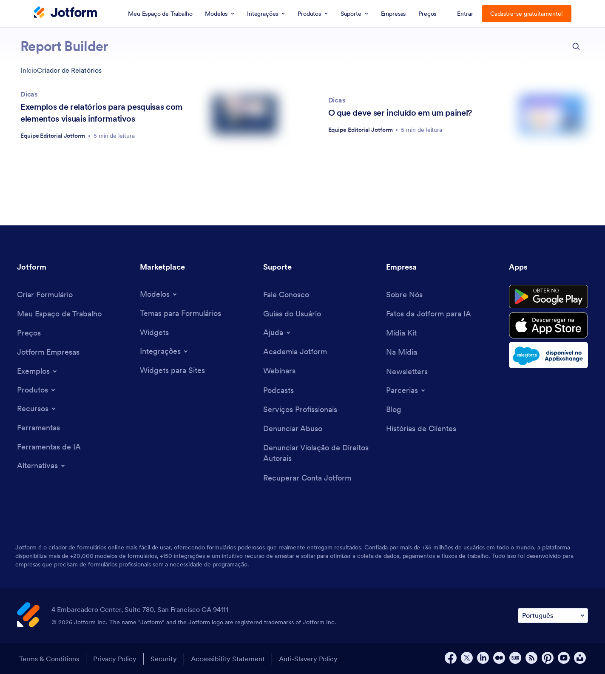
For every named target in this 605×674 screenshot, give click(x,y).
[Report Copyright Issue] (320, 453)
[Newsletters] (407, 371)
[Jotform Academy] (295, 351)
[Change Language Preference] (553, 615)
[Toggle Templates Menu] (159, 294)
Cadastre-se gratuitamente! (526, 13)
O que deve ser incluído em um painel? (400, 112)
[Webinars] (279, 370)
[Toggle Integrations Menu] (164, 351)
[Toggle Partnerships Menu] (406, 390)
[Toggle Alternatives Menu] (41, 465)
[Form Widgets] (154, 332)
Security (164, 658)
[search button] (576, 46)
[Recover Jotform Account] (307, 477)
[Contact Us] (286, 294)
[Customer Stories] (421, 428)
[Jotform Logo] (65, 13)
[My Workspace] (59, 313)
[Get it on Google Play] (548, 297)
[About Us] (404, 294)
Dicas (28, 94)
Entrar (465, 13)
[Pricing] (29, 332)
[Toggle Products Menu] (37, 390)
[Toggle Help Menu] (277, 332)
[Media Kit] (401, 332)
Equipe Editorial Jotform (52, 135)
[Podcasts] (278, 390)
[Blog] (393, 409)
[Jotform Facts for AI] (428, 313)
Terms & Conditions (49, 658)
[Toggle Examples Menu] (37, 371)
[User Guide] (292, 313)
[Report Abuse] (292, 428)
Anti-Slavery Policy (308, 658)
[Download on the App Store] (548, 325)
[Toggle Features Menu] (37, 408)
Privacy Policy (114, 658)
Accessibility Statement (228, 658)
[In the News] (401, 351)
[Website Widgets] (172, 370)
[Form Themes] (180, 313)
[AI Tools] (49, 446)
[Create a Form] (45, 294)
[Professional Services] (300, 409)
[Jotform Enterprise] (48, 351)
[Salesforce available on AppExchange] (548, 355)
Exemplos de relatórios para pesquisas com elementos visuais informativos (101, 112)
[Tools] (38, 427)
